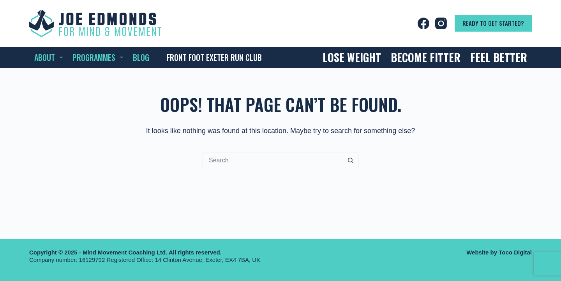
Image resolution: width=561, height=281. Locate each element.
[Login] (366, 24)
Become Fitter (425, 57)
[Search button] (350, 160)
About (50, 57)
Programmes (99, 57)
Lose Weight (352, 57)
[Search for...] (273, 160)
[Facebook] (423, 23)
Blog (141, 57)
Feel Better (498, 57)
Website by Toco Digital (499, 252)
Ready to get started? (493, 23)
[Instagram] (441, 23)
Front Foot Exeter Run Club (214, 57)
